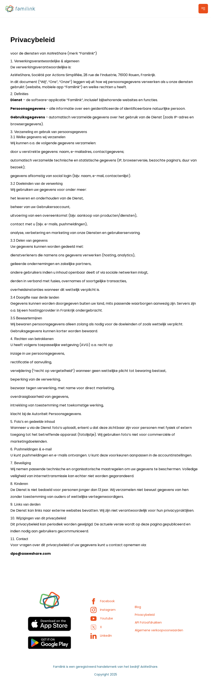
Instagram (103, 610)
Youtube (101, 618)
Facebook (102, 601)
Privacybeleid (145, 615)
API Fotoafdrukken (148, 622)
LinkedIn (101, 635)
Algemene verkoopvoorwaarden (159, 630)
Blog (138, 607)
